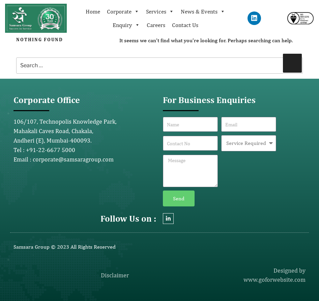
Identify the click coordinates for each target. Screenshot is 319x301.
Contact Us (185, 25)
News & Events (203, 11)
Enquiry (126, 25)
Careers (156, 25)
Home (93, 11)
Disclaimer (115, 275)
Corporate (123, 11)
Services (160, 11)
